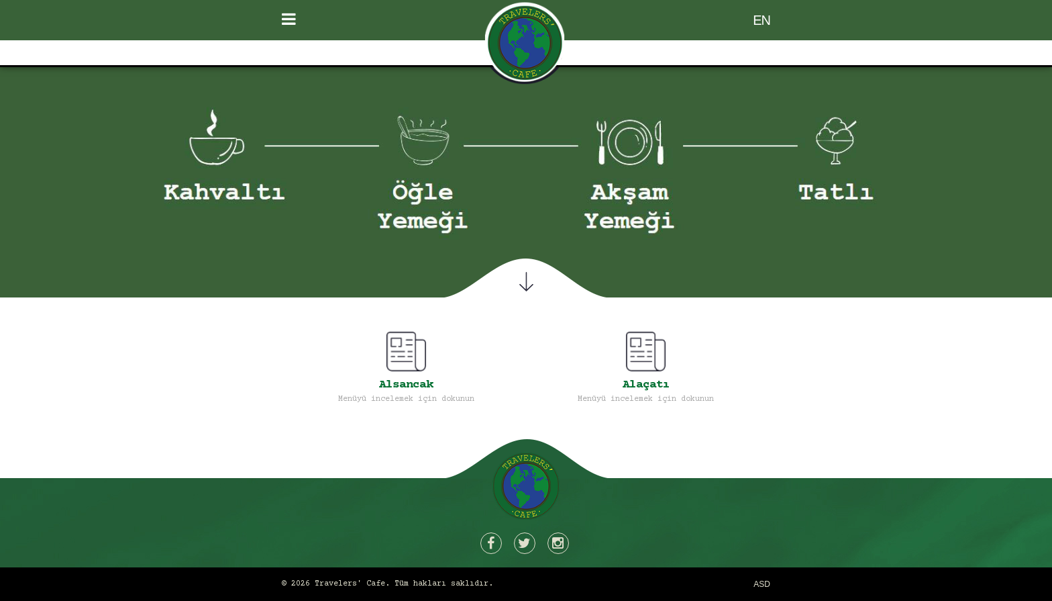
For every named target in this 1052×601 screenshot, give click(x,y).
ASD (761, 584)
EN (761, 20)
